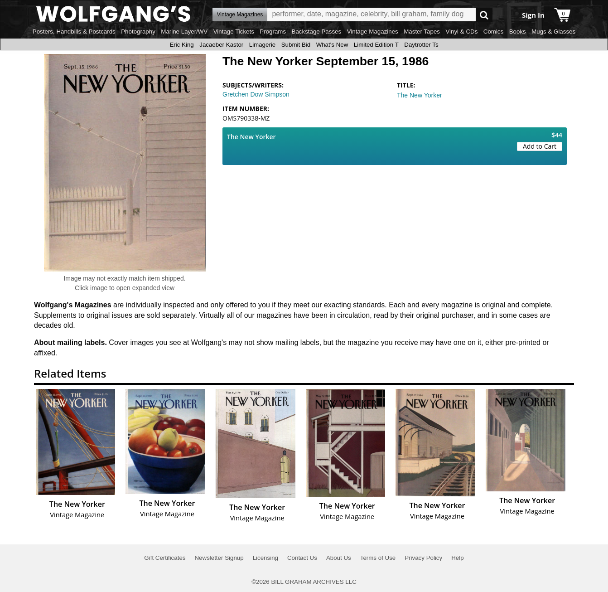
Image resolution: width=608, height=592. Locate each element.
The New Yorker (419, 95)
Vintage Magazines (372, 31)
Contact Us (302, 557)
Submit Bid (295, 44)
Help (457, 557)
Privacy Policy (423, 557)
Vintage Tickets (233, 31)
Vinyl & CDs (461, 31)
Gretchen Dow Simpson (256, 94)
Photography (138, 31)
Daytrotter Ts (421, 44)
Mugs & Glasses (553, 31)
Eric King (181, 44)
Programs (273, 31)
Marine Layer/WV (184, 31)
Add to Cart (539, 146)
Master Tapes (422, 31)
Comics (493, 31)
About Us (338, 557)
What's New (332, 44)
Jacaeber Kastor (221, 44)
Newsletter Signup (218, 557)
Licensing (265, 557)
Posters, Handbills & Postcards (74, 31)
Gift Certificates (164, 557)
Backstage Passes (317, 31)
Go (484, 15)
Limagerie (262, 44)
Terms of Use (378, 557)
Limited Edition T (376, 44)
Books (517, 31)
